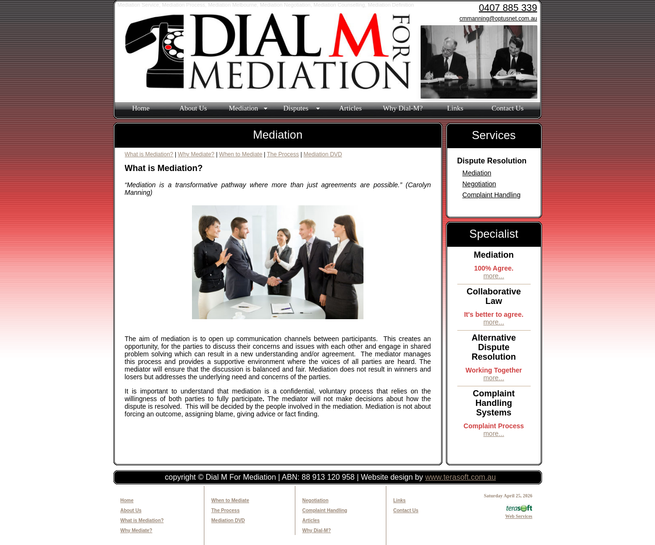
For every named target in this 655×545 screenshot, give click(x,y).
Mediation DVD (322, 154)
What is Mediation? (149, 154)
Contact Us (508, 108)
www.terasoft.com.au (460, 477)
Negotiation (479, 184)
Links (455, 108)
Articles (350, 108)
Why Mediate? (196, 154)
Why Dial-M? (403, 108)
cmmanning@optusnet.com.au (498, 18)
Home (141, 108)
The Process (283, 154)
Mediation (477, 173)
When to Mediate (240, 154)
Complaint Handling (492, 195)
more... (494, 276)
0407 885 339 (508, 7)
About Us (193, 108)
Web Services (519, 513)
